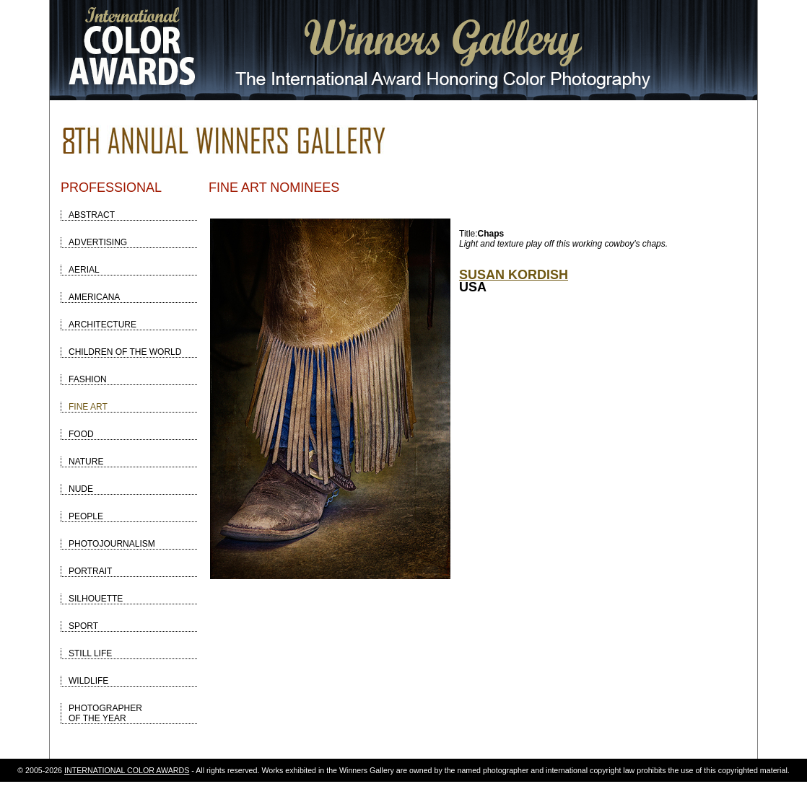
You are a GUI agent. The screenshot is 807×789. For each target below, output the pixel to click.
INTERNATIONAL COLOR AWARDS (126, 770)
